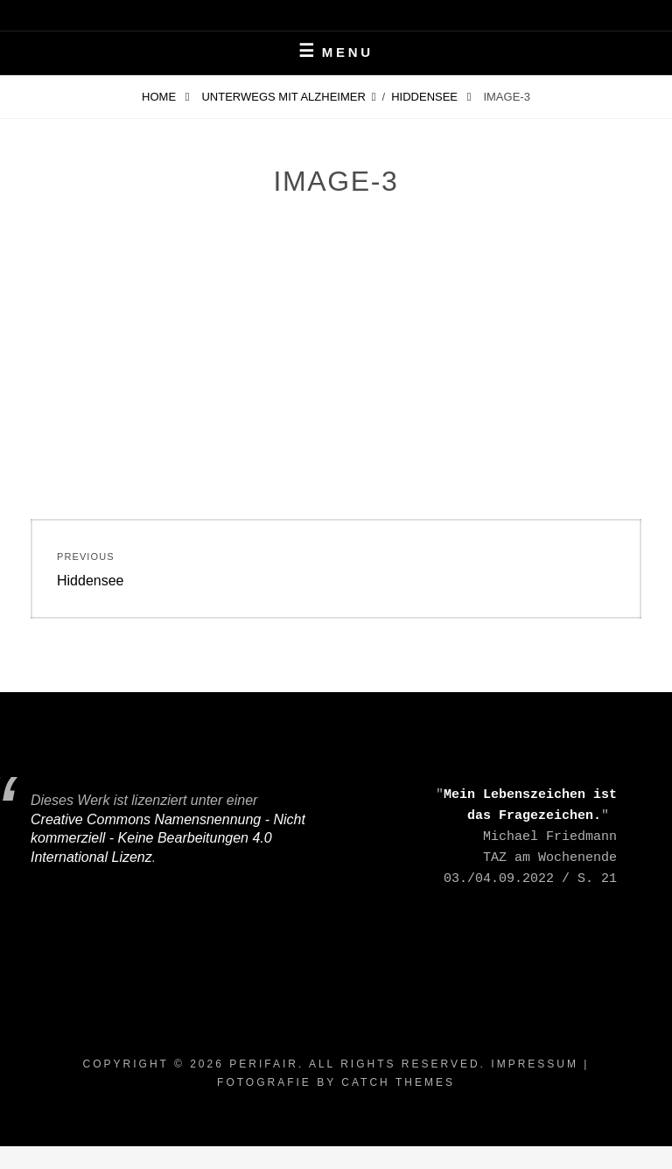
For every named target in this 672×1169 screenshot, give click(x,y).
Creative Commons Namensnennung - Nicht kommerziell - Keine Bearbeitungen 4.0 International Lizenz (168, 838)
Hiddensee (425, 96)
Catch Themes (398, 1082)
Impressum (534, 1064)
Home (160, 96)
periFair (263, 1064)
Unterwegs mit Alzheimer (283, 96)
